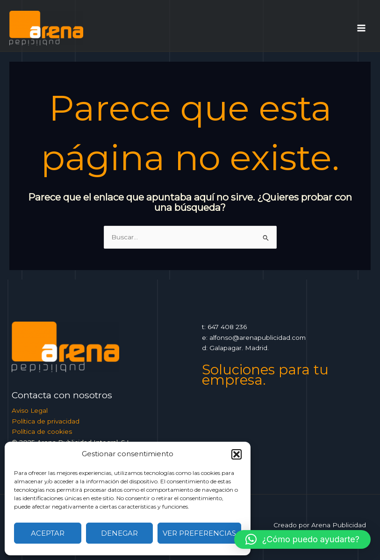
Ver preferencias (199, 533)
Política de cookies (42, 431)
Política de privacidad (45, 421)
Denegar (119, 533)
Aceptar (48, 533)
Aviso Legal (30, 410)
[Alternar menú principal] (361, 27)
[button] (236, 454)
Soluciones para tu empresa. (265, 374)
